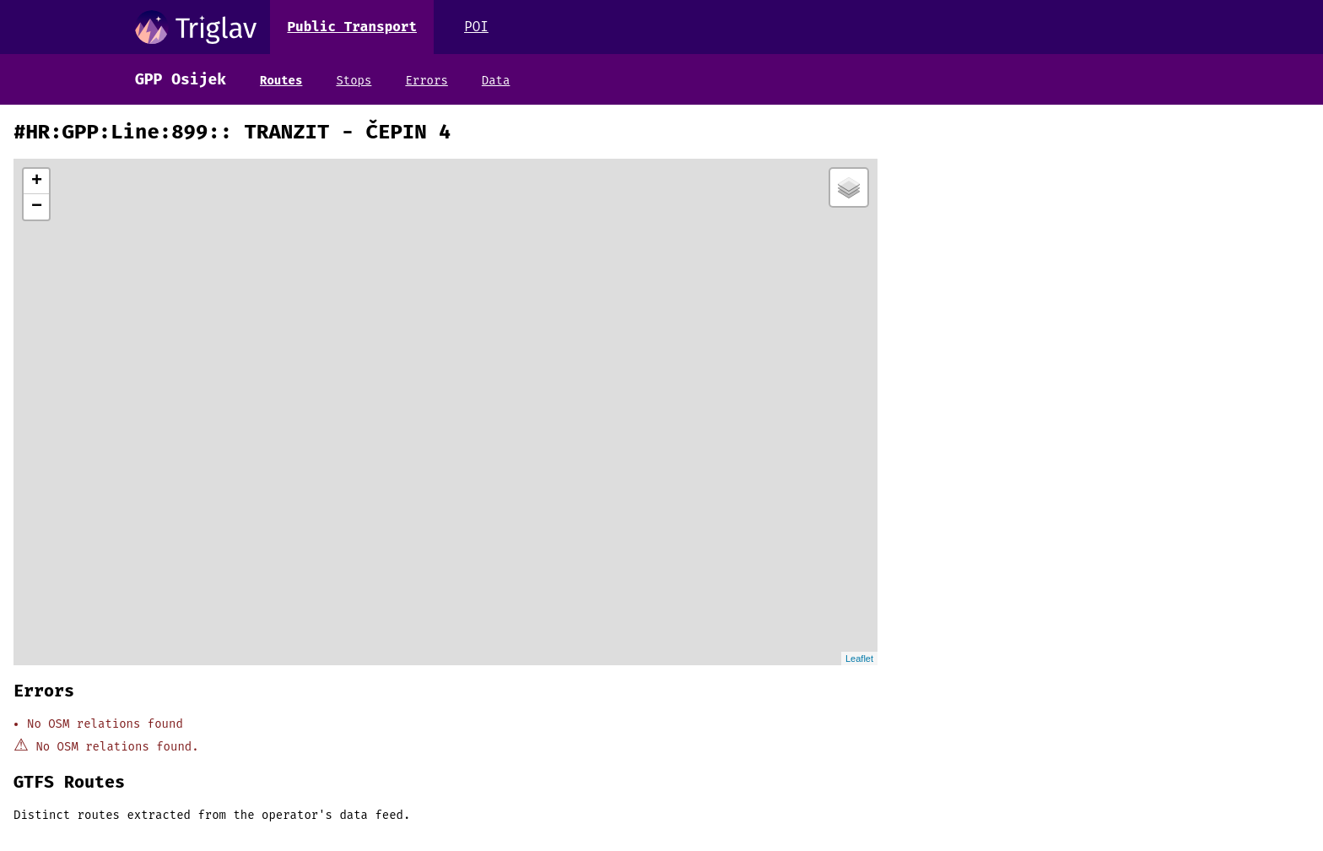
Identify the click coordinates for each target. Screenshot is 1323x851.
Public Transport (352, 27)
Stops (353, 80)
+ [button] (36, 181)
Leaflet (859, 658)
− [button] (36, 207)
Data (496, 80)
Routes (281, 80)
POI (476, 27)
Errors (426, 80)
